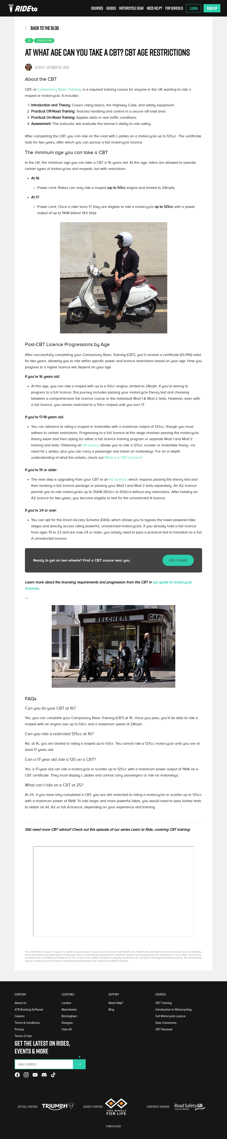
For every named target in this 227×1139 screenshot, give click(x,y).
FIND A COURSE (178, 560)
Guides (111, 8)
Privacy (19, 1029)
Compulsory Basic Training (59, 89)
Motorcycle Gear (131, 8)
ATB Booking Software (29, 1009)
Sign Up (212, 8)
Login (194, 8)
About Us (20, 1003)
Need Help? (154, 8)
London (66, 1003)
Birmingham (69, 1016)
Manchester (69, 1009)
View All (67, 1029)
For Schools (174, 8)
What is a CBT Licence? (122, 457)
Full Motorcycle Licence (170, 1016)
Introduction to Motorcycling (173, 1009)
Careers (20, 1016)
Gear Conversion (166, 1022)
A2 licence (118, 479)
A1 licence (91, 445)
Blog (111, 1009)
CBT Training (163, 1003)
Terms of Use (23, 1036)
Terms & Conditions (27, 1022)
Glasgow (67, 1022)
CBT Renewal (163, 1029)
